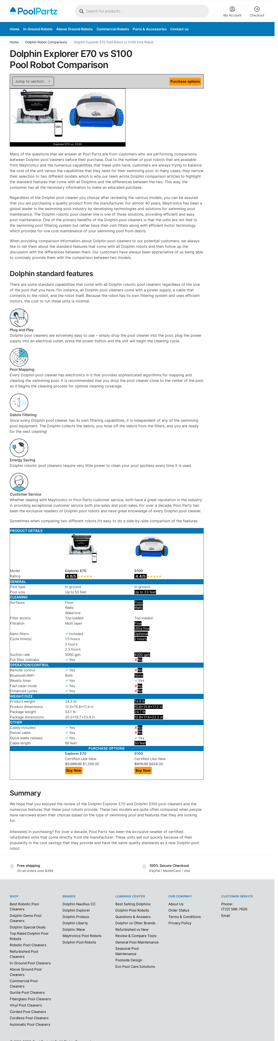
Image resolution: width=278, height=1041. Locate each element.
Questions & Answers (133, 917)
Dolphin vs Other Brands (135, 923)
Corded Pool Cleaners (28, 1012)
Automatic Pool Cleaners (30, 1024)
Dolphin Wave (74, 929)
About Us (175, 904)
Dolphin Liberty (75, 923)
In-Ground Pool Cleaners (30, 963)
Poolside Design (128, 960)
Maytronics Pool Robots (82, 936)
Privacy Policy (179, 923)
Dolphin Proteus (76, 917)
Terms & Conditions (184, 917)
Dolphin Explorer (76, 910)
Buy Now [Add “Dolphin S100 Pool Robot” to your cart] (143, 770)
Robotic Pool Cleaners (28, 945)
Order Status (178, 910)
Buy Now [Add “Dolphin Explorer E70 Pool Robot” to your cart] (73, 770)
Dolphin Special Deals (28, 927)
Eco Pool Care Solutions (135, 966)
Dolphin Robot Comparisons (46, 42)
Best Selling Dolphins (133, 904)
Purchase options (185, 81)
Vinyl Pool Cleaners (26, 1005)
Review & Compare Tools (136, 936)
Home (14, 42)
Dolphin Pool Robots (79, 942)
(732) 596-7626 (234, 909)
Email (225, 915)
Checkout (257, 11)
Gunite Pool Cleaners (27, 992)
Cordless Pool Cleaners (29, 1018)
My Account (232, 11)
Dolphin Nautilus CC (79, 904)
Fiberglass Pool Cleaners (30, 999)
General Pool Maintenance (137, 942)
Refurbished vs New (131, 929)
